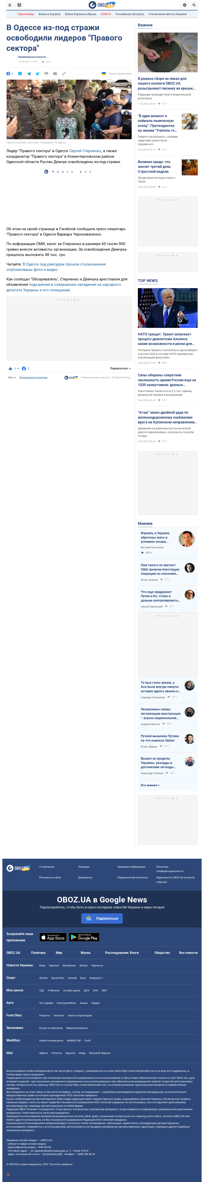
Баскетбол (58, 977)
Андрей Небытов (150, 724)
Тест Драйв (46, 1002)
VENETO (106, 14)
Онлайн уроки (71, 990)
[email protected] (52, 1154)
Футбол (43, 977)
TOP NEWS (148, 280)
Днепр (83, 965)
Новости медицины (51, 1040)
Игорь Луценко (149, 579)
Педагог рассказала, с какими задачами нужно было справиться (158, 140)
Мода (82, 1053)
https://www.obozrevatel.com (138, 1070)
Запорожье (69, 965)
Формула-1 (96, 977)
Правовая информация (131, 866)
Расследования (116, 953)
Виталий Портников (152, 547)
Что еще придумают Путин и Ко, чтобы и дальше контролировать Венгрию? (159, 596)
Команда (83, 866)
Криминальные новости (32, 57)
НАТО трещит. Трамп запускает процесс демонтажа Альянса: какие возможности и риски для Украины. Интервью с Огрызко (165, 339)
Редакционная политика (33, 377)
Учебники (54, 990)
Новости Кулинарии (80, 1015)
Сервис (95, 1002)
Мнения (145, 523)
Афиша (43, 1053)
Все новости (188, 953)
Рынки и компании (51, 1028)
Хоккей (72, 977)
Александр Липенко (152, 773)
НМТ (104, 990)
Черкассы (97, 965)
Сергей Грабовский (152, 606)
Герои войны (26, 14)
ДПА (86, 990)
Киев (42, 965)
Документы (85, 877)
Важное (145, 25)
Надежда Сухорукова (153, 697)
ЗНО (95, 990)
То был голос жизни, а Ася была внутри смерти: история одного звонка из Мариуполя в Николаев (160, 687)
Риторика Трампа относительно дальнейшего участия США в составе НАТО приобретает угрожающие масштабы (168, 354)
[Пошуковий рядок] (194, 5)
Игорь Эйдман (149, 746)
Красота (70, 1053)
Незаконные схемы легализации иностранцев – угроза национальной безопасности (160, 713)
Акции (84, 1002)
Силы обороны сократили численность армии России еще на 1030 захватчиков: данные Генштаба (167, 380)
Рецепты (44, 1015)
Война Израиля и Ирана (80, 14)
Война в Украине (50, 14)
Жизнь (85, 953)
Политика (38, 953)
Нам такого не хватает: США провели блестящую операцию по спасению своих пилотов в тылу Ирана (160, 569)
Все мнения (149, 785)
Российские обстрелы (130, 14)
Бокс (83, 977)
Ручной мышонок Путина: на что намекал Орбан (160, 738)
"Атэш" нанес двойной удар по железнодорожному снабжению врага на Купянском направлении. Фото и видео (166, 417)
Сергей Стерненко (85, 151)
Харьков (54, 965)
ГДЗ (41, 990)
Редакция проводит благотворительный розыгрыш (164, 96)
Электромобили (66, 1002)
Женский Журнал (100, 1053)
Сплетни (56, 1053)
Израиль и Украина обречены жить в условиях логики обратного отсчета (155, 537)
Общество (162, 953)
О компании (46, 866)
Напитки (59, 1015)
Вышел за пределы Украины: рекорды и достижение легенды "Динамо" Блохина (157, 763)
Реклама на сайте (50, 877)
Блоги (134, 953)
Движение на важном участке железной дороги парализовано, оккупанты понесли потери (166, 432)
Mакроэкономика (77, 1028)
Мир (59, 953)
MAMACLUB (74, 1040)
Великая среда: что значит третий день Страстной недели (154, 167)
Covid (87, 1040)
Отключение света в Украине (168, 14)
